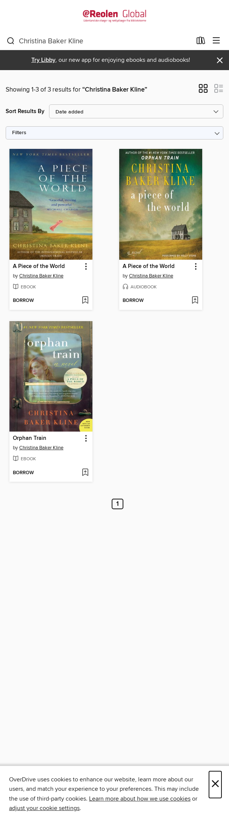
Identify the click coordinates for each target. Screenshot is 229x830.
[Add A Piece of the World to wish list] (85, 301)
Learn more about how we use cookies (140, 798)
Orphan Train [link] (29, 438)
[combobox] (99, 41)
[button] (203, 91)
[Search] (11, 41)
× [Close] (215, 784)
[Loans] (201, 42)
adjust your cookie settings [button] (44, 808)
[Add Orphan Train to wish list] (85, 473)
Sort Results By (25, 111)
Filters (19, 133)
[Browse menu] (216, 41)
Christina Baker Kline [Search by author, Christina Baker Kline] (41, 276)
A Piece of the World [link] (39, 266)
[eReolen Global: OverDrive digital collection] (114, 16)
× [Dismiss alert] (220, 60)
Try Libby (43, 60)
